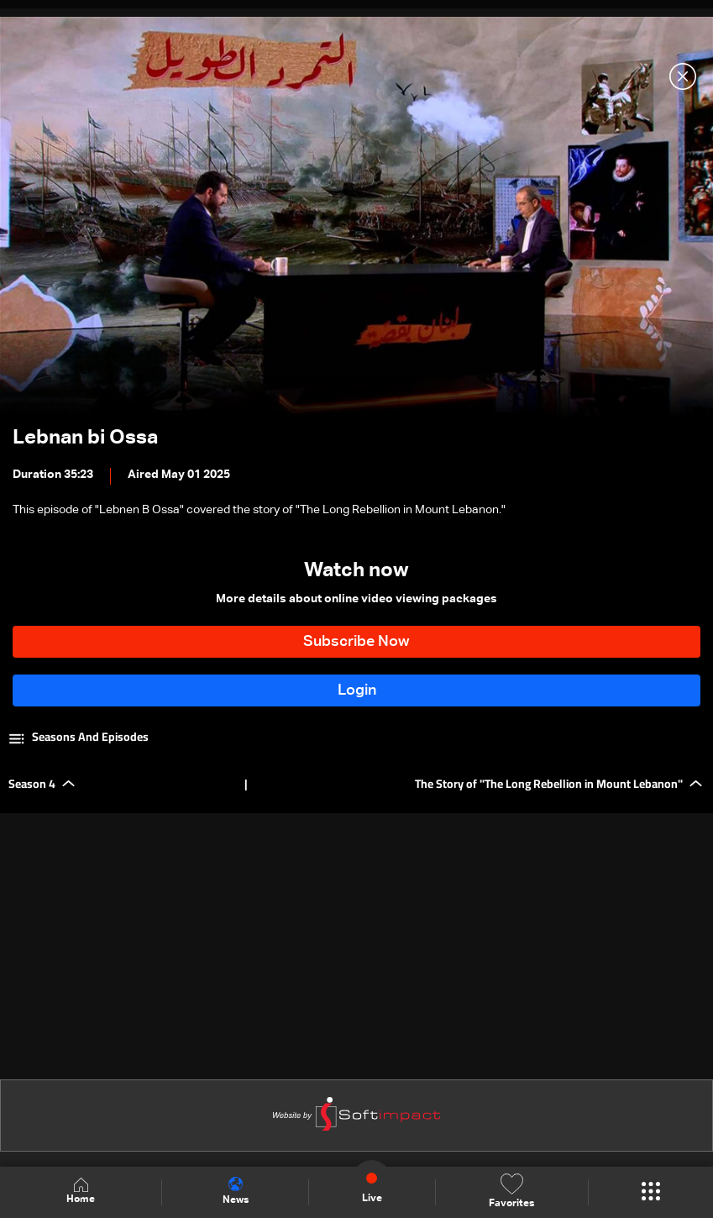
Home (80, 1191)
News (236, 1191)
